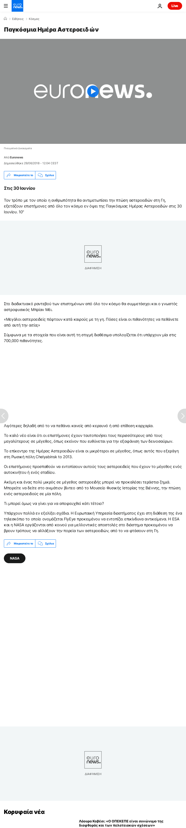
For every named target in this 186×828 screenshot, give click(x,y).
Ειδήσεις (17, 18)
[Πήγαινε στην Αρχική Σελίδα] (17, 6)
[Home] (5, 18)
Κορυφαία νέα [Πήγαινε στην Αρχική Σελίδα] (24, 811)
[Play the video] (93, 91)
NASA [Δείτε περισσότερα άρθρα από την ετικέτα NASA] (14, 558)
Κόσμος (34, 18)
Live (174, 6)
